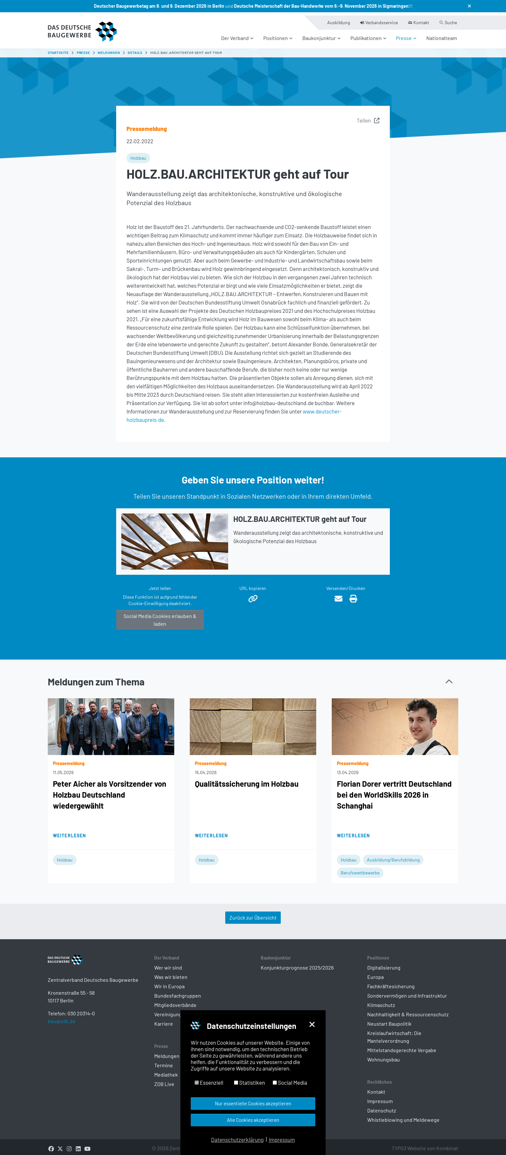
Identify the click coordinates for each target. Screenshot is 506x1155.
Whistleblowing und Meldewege (403, 1116)
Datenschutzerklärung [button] (237, 1139)
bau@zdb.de (62, 1027)
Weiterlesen (69, 831)
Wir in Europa (169, 982)
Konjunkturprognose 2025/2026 (297, 964)
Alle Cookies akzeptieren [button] (253, 1120)
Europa (375, 973)
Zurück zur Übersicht (253, 914)
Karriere (163, 1020)
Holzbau (138, 154)
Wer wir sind (168, 964)
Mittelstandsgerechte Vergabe (401, 1046)
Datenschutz (381, 1106)
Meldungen (166, 1052)
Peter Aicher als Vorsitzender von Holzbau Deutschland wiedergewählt (109, 790)
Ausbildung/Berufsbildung (393, 856)
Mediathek (166, 1071)
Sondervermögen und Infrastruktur (407, 992)
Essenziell (209, 1082)
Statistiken (249, 1082)
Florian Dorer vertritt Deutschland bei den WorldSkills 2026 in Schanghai (394, 790)
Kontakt (376, 1088)
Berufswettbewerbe (360, 868)
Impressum (380, 1097)
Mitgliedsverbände (175, 1001)
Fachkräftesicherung (391, 982)
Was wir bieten (170, 973)
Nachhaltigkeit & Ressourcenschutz (408, 1010)
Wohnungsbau (383, 1055)
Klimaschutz (381, 1001)
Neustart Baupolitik (389, 1020)
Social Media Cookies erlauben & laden (160, 616)
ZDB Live (164, 1080)
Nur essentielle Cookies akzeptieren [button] (253, 1103)
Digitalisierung (383, 964)
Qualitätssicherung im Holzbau (247, 779)
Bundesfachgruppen (177, 992)
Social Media (290, 1082)
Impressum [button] (282, 1139)
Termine (163, 1061)
